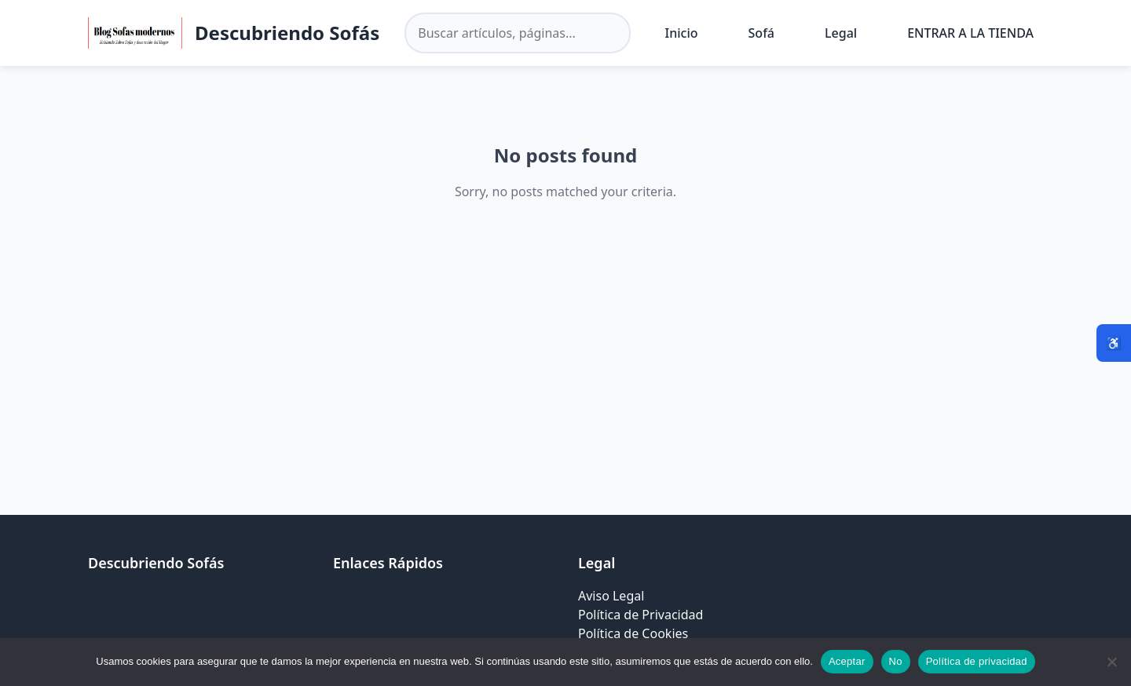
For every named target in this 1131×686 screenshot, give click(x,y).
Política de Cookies (633, 633)
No (895, 661)
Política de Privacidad (640, 614)
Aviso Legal (611, 595)
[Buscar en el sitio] (517, 33)
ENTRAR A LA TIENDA (970, 33)
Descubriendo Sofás (287, 33)
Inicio (681, 33)
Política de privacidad (976, 661)
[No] (1111, 662)
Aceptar (847, 661)
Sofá (761, 33)
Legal (841, 33)
